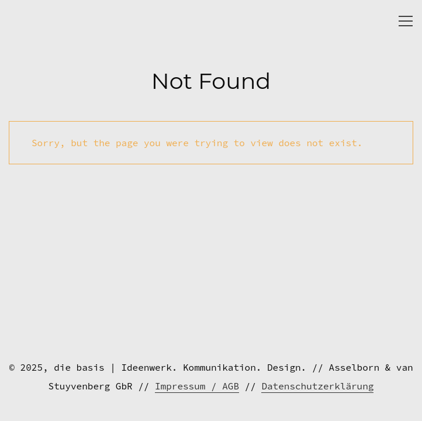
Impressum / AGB (197, 386)
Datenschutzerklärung (317, 386)
